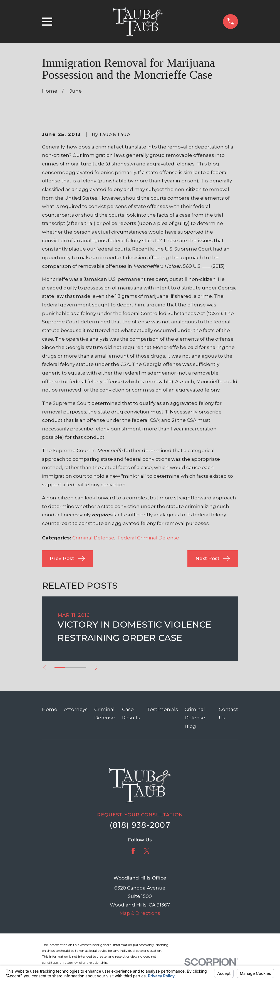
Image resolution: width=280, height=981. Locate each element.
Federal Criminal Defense (148, 538)
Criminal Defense (93, 538)
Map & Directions (140, 913)
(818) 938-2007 (140, 825)
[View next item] (96, 667)
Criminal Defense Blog (195, 718)
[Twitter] (146, 851)
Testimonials (162, 709)
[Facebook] (133, 851)
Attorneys (76, 709)
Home (49, 709)
